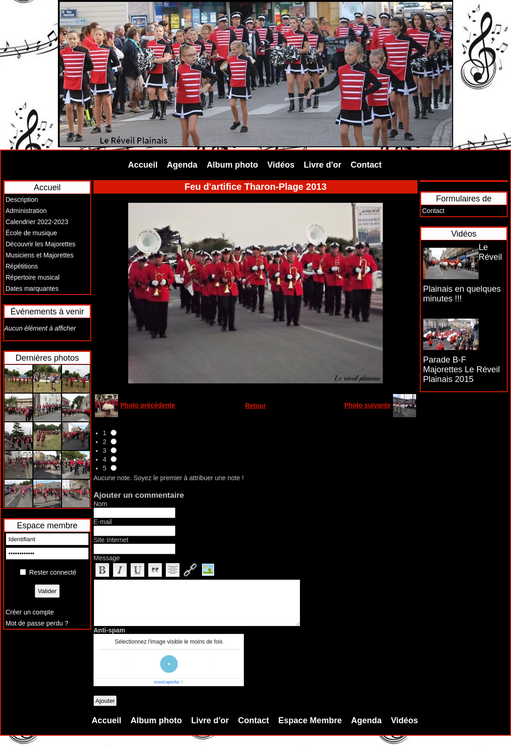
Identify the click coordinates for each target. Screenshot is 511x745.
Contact (366, 164)
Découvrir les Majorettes (40, 244)
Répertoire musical (33, 277)
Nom (100, 503)
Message (106, 558)
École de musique (31, 233)
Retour (255, 405)
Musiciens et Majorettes (40, 255)
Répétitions (22, 266)
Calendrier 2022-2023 (37, 221)
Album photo (232, 164)
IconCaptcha (166, 682)
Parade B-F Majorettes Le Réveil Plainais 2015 (461, 369)
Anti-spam (109, 630)
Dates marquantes (32, 288)
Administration (26, 210)
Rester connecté (52, 572)
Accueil (143, 164)
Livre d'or (322, 164)
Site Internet (111, 540)
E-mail (102, 522)
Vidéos (281, 164)
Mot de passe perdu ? (37, 623)
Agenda (182, 164)
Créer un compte (30, 612)
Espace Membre (310, 720)
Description (22, 199)
